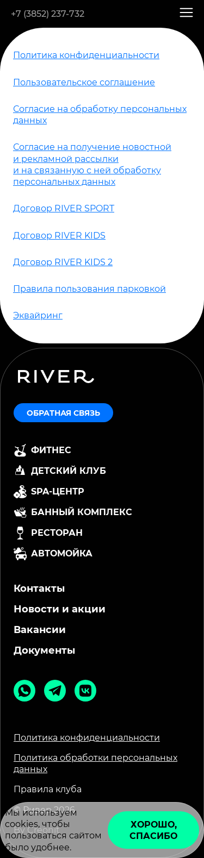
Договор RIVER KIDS (59, 235)
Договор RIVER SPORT (63, 208)
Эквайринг (38, 315)
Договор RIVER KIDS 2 (63, 262)
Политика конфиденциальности (86, 55)
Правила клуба (48, 789)
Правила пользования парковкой (89, 289)
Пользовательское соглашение (84, 82)
